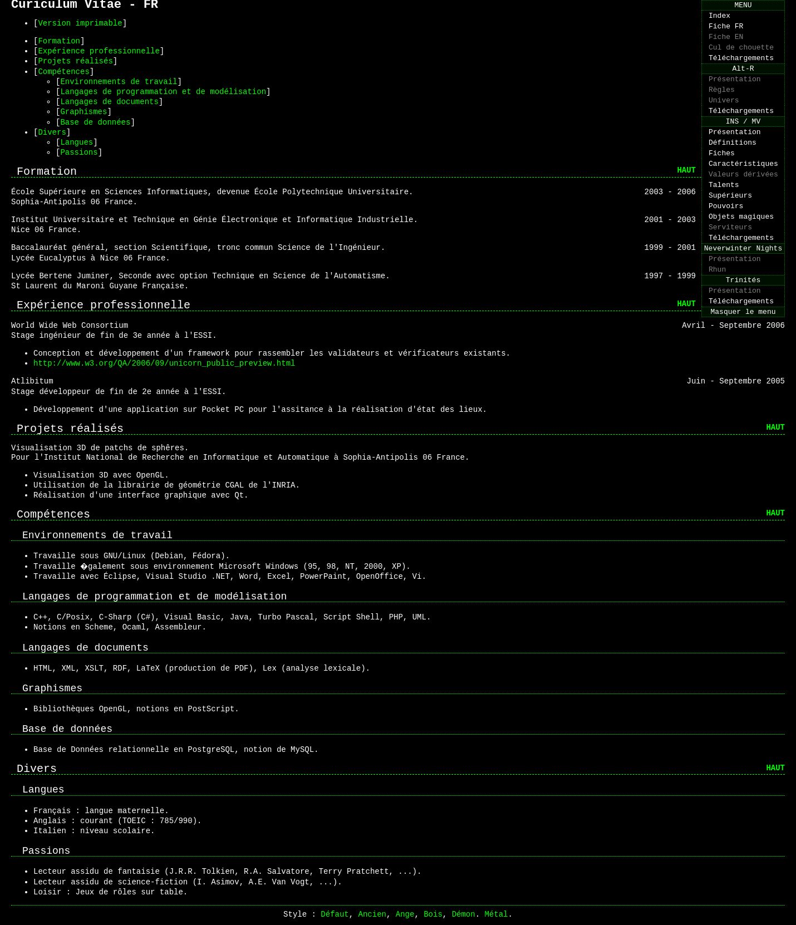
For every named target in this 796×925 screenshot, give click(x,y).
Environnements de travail (118, 81)
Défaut (334, 914)
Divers (52, 132)
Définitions (732, 165)
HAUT (686, 170)
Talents (724, 214)
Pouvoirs (726, 239)
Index (719, 18)
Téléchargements (741, 67)
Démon (463, 914)
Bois (433, 914)
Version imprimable (80, 23)
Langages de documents (109, 101)
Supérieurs (730, 227)
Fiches (722, 178)
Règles (722, 104)
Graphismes (83, 111)
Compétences (63, 71)
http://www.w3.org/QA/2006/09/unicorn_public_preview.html (164, 363)
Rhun (717, 312)
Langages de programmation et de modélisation (163, 91)
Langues (76, 142)
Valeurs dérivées (743, 202)
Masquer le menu (742, 361)
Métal (496, 914)
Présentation (735, 92)
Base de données (95, 122)
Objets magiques (741, 251)
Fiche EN (726, 43)
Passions (78, 152)
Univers (724, 116)
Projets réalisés (75, 61)
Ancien (372, 914)
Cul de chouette (741, 55)
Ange (405, 914)
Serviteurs (730, 263)
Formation (59, 41)
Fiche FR (726, 31)
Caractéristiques (743, 190)
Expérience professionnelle (98, 51)
